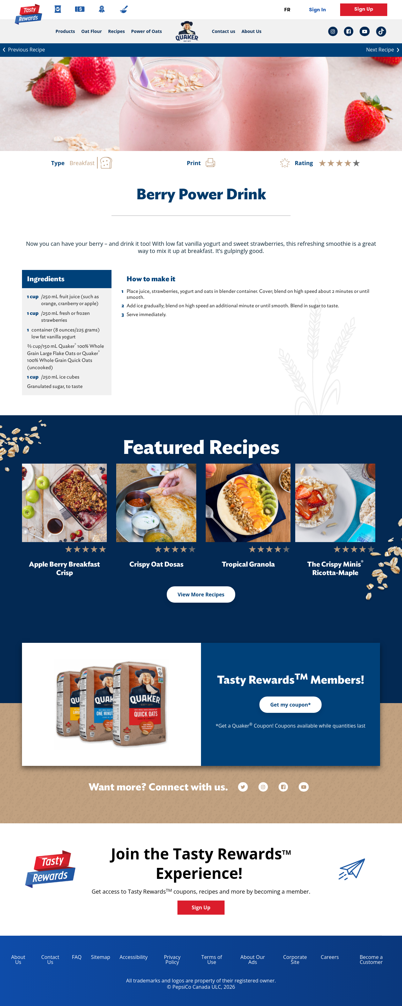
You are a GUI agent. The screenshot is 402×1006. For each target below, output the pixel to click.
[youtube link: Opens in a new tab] (364, 31)
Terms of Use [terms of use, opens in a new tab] (207, 961)
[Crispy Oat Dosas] (156, 503)
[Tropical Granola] (248, 503)
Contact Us (50, 960)
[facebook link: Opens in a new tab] (348, 31)
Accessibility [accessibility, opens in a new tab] (131, 958)
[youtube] (303, 787)
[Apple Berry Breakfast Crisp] (64, 503)
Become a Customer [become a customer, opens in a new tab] (363, 961)
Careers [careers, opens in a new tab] (327, 958)
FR (287, 9)
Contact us (222, 31)
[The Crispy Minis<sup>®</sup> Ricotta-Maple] (335, 503)
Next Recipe (384, 49)
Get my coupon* (290, 704)
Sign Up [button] (363, 9)
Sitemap (100, 957)
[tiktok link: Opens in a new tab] (381, 31)
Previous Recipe (22, 49)
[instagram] (264, 787)
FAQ (77, 957)
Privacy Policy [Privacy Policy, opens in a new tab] (166, 961)
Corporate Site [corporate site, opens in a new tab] (290, 961)
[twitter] (246, 787)
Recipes (116, 31)
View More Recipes (200, 594)
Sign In (317, 9)
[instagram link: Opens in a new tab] (334, 31)
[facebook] (284, 787)
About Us (252, 31)
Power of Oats (146, 31)
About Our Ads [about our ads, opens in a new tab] (248, 961)
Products (65, 31)
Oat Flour (91, 31)
